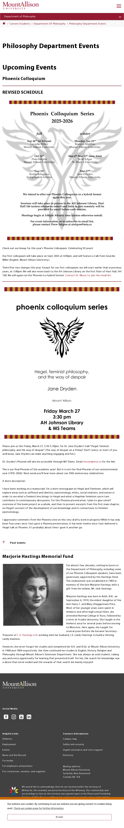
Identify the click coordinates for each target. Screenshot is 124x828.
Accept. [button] (59, 817)
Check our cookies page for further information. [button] (39, 808)
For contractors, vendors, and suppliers (24, 771)
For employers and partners (17, 766)
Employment (9, 744)
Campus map (70, 739)
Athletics (7, 739)
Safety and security (73, 744)
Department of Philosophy (20, 16)
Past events (18, 543)
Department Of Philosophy (50, 24)
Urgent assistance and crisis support (83, 750)
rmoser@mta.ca (92, 462)
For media (7, 761)
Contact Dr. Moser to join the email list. (88, 275)
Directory (68, 755)
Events (6, 750)
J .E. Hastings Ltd (27, 635)
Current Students (20, 24)
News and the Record (14, 755)
